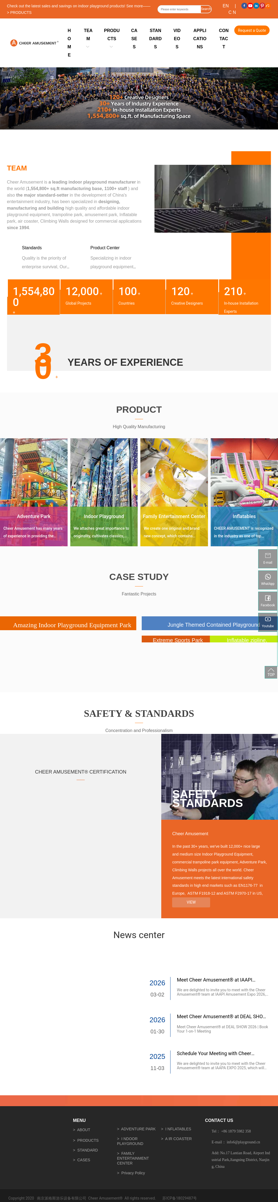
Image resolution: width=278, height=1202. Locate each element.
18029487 (184, 1198)
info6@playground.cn (243, 1142)
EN (226, 6)
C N (232, 12)
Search (206, 9)
